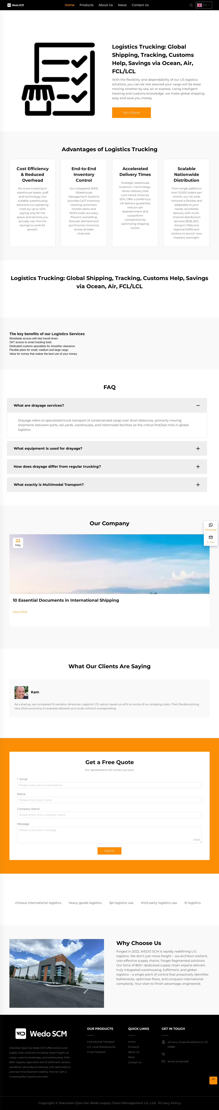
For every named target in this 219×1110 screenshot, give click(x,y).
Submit (109, 850)
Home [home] (69, 5)
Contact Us (140, 5)
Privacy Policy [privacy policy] (169, 1103)
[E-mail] (211, 539)
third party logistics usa (159, 903)
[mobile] (165, 1054)
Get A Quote (131, 112)
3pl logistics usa (121, 903)
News (122, 5)
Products (86, 5)
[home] (15, 4)
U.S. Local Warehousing (101, 1046)
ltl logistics (192, 903)
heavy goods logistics (85, 903)
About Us (106, 5)
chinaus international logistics (38, 903)
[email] (178, 1061)
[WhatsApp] (211, 527)
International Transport (101, 1041)
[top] (213, 1080)
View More (20, 611)
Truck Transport (96, 1052)
